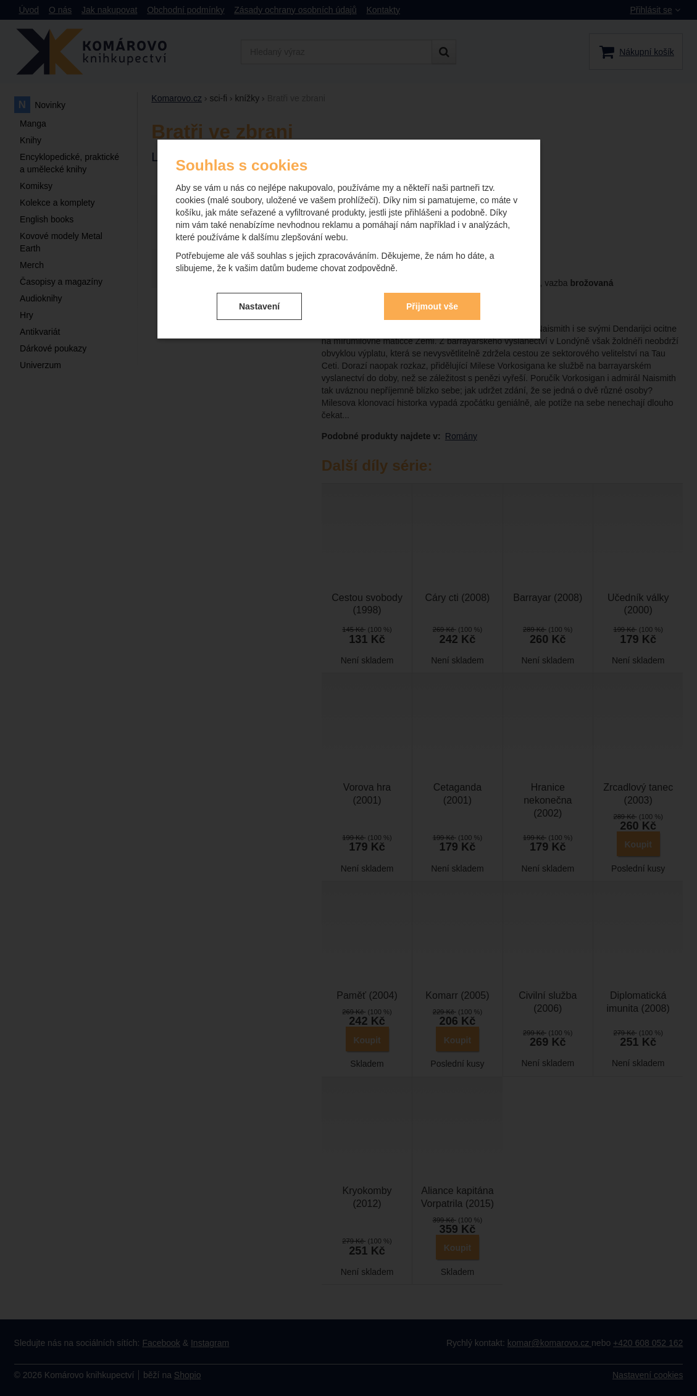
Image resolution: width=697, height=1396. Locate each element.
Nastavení (259, 306)
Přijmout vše (432, 306)
